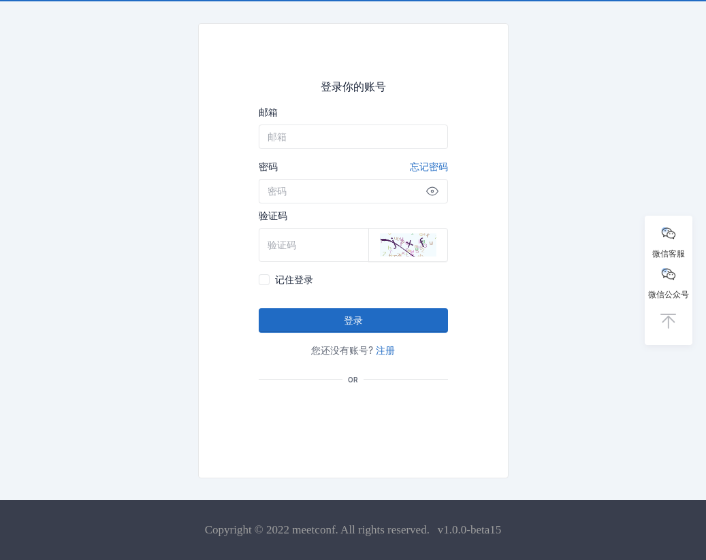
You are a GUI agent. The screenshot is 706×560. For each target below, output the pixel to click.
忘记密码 (429, 166)
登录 (353, 320)
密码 (353, 167)
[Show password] (432, 191)
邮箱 (268, 112)
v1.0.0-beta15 (469, 529)
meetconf (313, 529)
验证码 (273, 215)
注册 (385, 350)
